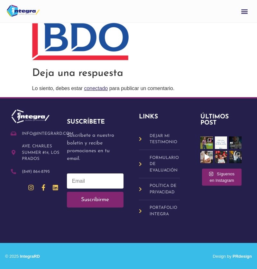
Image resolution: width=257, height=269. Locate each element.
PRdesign (242, 256)
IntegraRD (32, 256)
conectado (96, 88)
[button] (244, 11)
